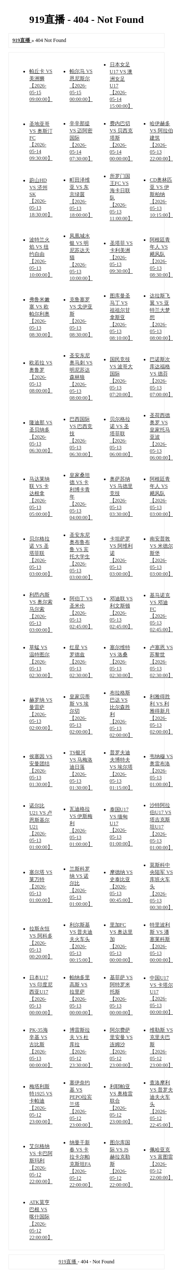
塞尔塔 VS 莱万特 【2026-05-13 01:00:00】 (41, 886)
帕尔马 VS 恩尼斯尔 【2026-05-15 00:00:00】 (81, 85)
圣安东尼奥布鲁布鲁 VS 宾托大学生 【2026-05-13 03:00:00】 (81, 556)
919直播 (68, 1262)
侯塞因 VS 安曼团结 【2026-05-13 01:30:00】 (41, 770)
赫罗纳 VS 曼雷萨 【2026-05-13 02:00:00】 (41, 714)
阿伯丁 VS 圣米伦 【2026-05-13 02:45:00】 (81, 613)
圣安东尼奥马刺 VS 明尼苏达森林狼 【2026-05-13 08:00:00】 (81, 377)
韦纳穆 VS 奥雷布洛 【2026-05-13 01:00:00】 (161, 770)
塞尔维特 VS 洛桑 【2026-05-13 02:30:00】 (121, 661)
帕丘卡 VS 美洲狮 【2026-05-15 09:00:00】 (41, 85)
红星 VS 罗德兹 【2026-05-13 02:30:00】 (81, 661)
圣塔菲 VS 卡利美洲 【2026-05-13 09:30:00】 (121, 257)
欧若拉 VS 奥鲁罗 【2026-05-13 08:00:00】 (41, 377)
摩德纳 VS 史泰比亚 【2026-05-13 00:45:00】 (121, 886)
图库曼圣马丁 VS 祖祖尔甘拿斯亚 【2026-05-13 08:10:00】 (121, 317)
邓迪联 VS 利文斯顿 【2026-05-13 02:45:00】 (121, 613)
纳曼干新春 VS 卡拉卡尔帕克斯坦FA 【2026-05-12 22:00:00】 (81, 1163)
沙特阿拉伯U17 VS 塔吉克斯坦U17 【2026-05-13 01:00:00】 (161, 826)
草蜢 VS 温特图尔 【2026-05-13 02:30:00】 (41, 661)
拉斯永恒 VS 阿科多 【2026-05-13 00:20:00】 (41, 943)
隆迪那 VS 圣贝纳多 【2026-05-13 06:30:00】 (41, 436)
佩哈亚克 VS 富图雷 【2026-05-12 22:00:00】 (161, 1164)
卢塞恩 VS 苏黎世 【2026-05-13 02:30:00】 (161, 661)
